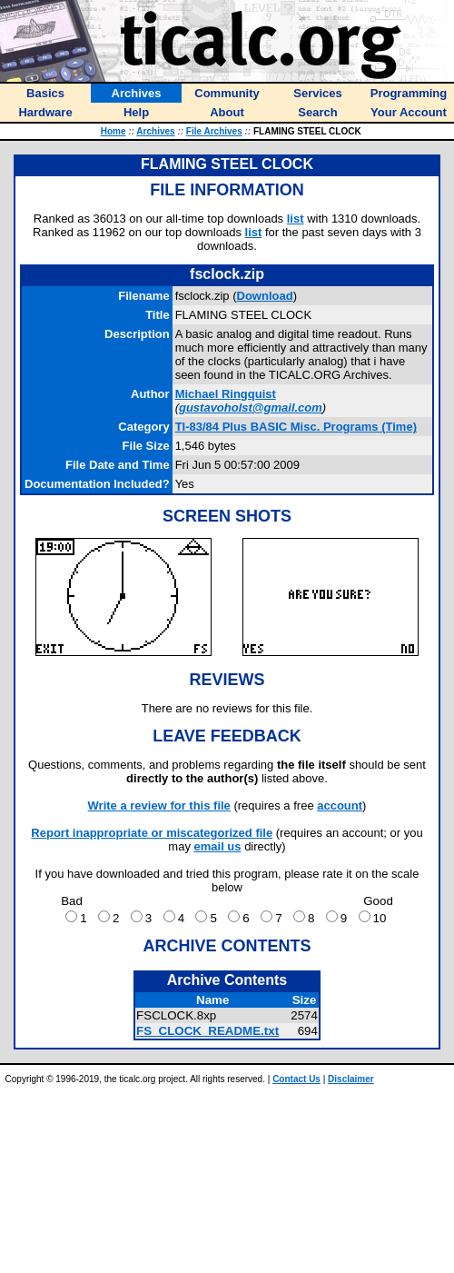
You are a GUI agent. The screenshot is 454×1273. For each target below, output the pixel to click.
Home (113, 131)
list (295, 218)
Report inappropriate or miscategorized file (151, 833)
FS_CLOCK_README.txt (207, 1031)
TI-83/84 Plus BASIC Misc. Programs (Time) (296, 426)
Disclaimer (351, 1079)
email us (218, 846)
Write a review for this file (159, 805)
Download (265, 296)
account (339, 805)
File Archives (214, 131)
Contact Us (296, 1079)
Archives (155, 131)
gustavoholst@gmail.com (250, 407)
